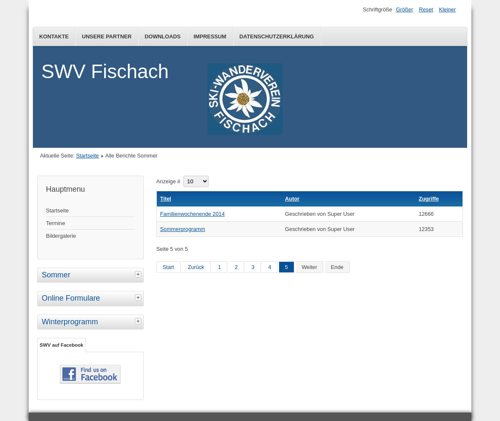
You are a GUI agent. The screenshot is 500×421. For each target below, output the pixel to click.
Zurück (196, 267)
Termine (55, 223)
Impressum (210, 36)
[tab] (139, 274)
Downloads (162, 36)
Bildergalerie (61, 236)
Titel (165, 199)
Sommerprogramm (182, 229)
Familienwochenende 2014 (192, 214)
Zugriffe (429, 199)
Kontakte (54, 36)
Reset (426, 9)
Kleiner (447, 9)
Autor (292, 199)
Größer (404, 9)
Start (168, 267)
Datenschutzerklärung (276, 36)
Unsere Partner (107, 36)
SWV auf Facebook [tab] (61, 345)
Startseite (87, 155)
